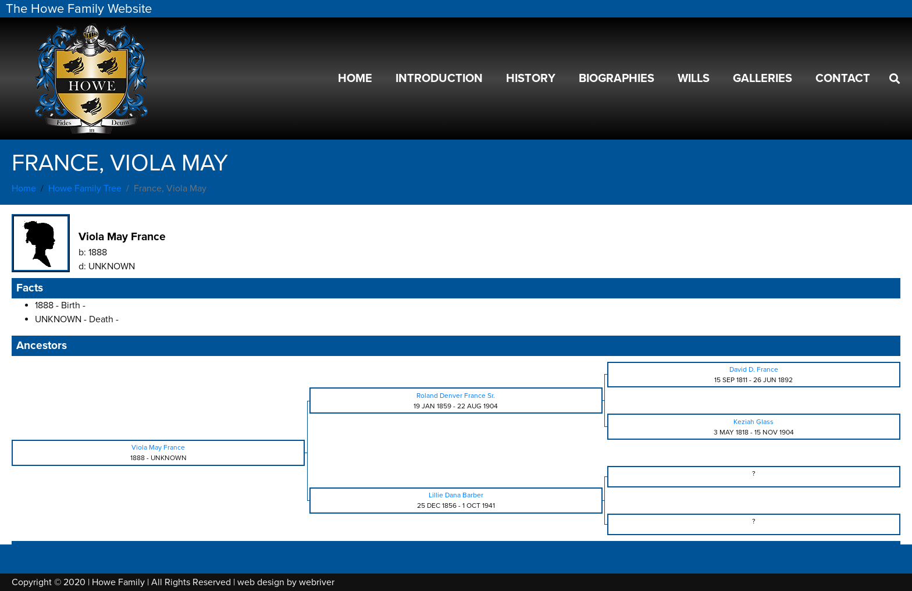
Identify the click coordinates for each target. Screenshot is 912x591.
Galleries (762, 79)
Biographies (616, 79)
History (530, 79)
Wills (694, 79)
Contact (842, 79)
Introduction (439, 79)
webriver (316, 582)
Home (355, 79)
